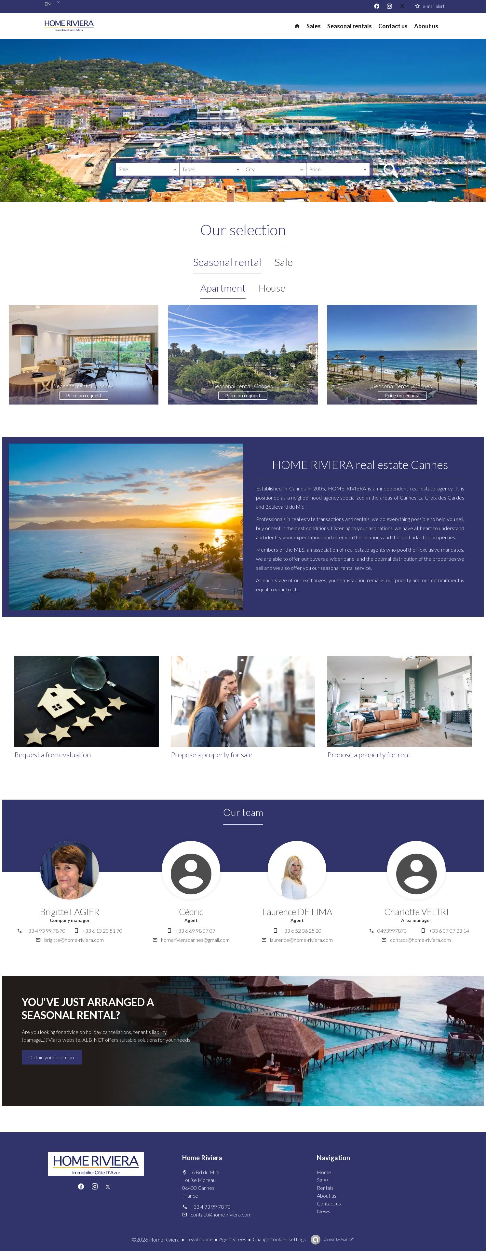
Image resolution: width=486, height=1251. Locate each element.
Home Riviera (202, 1158)
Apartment (223, 288)
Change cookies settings (279, 1239)
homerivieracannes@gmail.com (195, 940)
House (272, 288)
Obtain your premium (51, 1057)
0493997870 (392, 931)
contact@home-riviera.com (420, 940)
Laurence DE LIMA (297, 911)
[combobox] (147, 169)
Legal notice (199, 1239)
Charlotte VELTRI (416, 911)
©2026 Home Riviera (156, 1239)
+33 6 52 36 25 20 (301, 931)
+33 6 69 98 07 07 (195, 931)
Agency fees (232, 1239)
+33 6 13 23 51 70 (102, 931)
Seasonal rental (227, 261)
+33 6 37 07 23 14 (449, 931)
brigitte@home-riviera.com (74, 940)
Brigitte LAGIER (69, 911)
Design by (338, 1239)
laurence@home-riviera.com (301, 940)
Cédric (191, 911)
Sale (284, 261)
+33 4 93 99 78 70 (45, 931)
